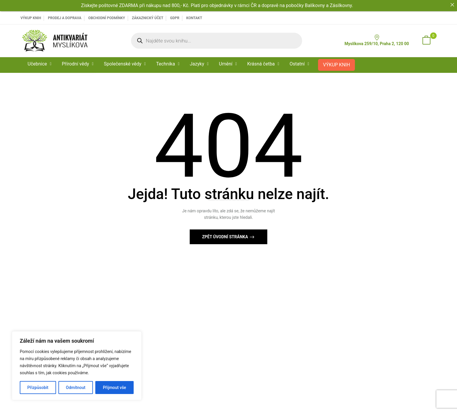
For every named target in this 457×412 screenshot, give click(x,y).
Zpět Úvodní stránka (225, 236)
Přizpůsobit (37, 387)
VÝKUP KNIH (31, 18)
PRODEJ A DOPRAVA (64, 18)
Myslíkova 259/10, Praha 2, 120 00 (377, 40)
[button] (426, 41)
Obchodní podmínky (106, 18)
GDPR (174, 18)
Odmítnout (75, 387)
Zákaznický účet (147, 18)
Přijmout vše (114, 387)
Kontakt (194, 18)
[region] (77, 365)
